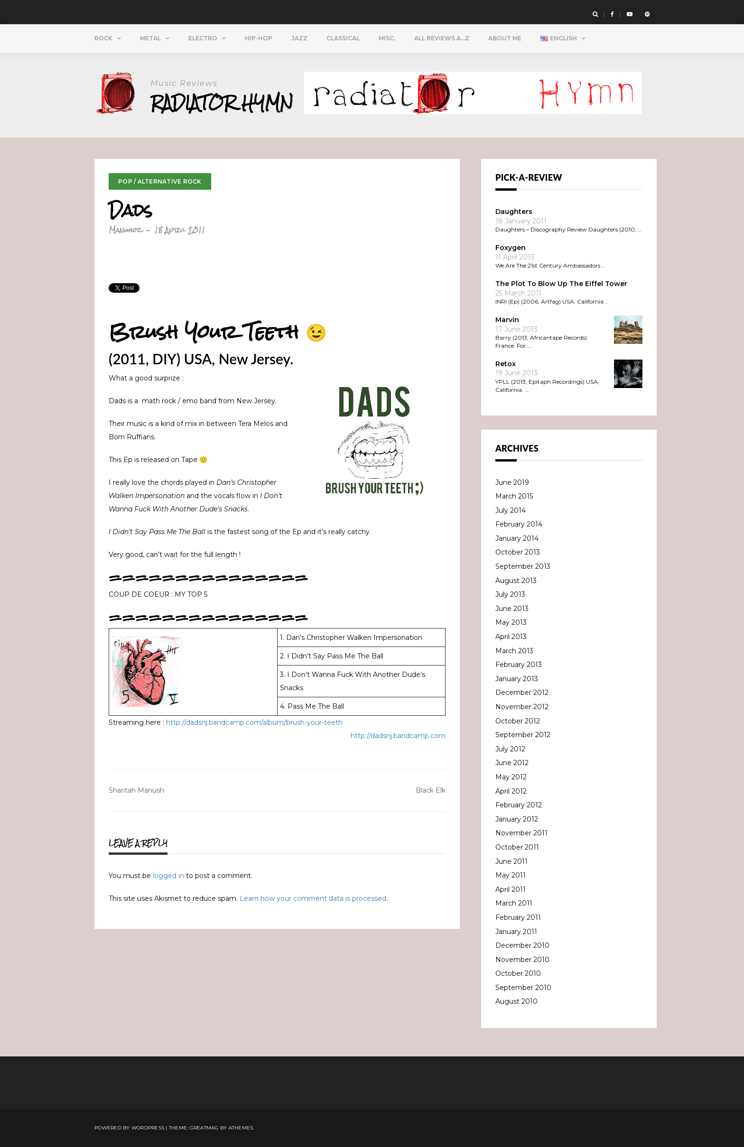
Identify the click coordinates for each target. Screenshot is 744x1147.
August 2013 (516, 580)
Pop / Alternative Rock (160, 181)
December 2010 (522, 945)
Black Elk (431, 790)
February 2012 (518, 805)
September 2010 (523, 987)
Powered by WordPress (129, 1128)
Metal (150, 38)
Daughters (513, 211)
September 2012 (522, 735)
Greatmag (204, 1128)
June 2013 (512, 608)
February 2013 (518, 664)
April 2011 (510, 889)
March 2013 (514, 651)
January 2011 (516, 931)
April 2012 (511, 791)
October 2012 (517, 721)
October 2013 (517, 552)
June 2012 (512, 762)
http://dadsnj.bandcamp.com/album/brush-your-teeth (254, 722)
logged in (168, 875)
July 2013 (510, 594)
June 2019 (512, 482)
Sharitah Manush (136, 790)
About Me (504, 38)
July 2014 (510, 510)
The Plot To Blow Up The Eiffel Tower (561, 283)
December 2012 (522, 692)
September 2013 (522, 566)
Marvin (507, 319)
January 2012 (516, 819)
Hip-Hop (258, 38)
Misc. (387, 38)
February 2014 (518, 524)
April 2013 (511, 636)
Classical (343, 38)
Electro (202, 38)
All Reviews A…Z (441, 38)
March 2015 (514, 496)
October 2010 (518, 973)
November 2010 (522, 959)
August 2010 (516, 1001)
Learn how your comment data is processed (313, 898)
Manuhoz (125, 229)
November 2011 (521, 833)
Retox (505, 364)
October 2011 (517, 847)
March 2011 (513, 903)
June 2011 (511, 861)
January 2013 (516, 679)
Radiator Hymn (221, 103)
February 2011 (518, 917)
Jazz (299, 38)
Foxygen (510, 247)
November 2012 (522, 707)
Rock (103, 38)
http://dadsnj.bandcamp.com (398, 735)
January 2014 (517, 538)
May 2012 (511, 777)
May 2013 (511, 622)
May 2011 (510, 875)
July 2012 (510, 749)
